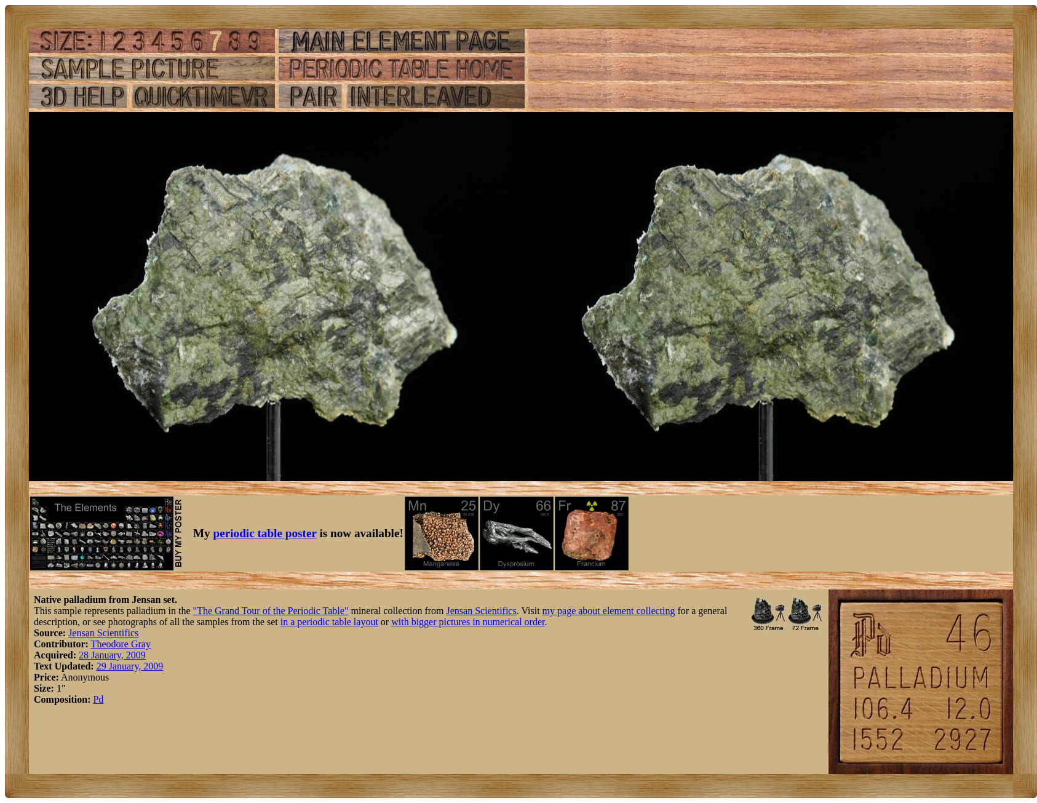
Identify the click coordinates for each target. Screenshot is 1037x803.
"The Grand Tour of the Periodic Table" (271, 610)
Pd (98, 699)
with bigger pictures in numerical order (467, 622)
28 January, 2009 (112, 655)
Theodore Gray (121, 644)
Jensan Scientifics (482, 610)
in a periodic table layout (329, 622)
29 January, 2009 (130, 666)
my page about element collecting (608, 610)
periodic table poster (265, 533)
